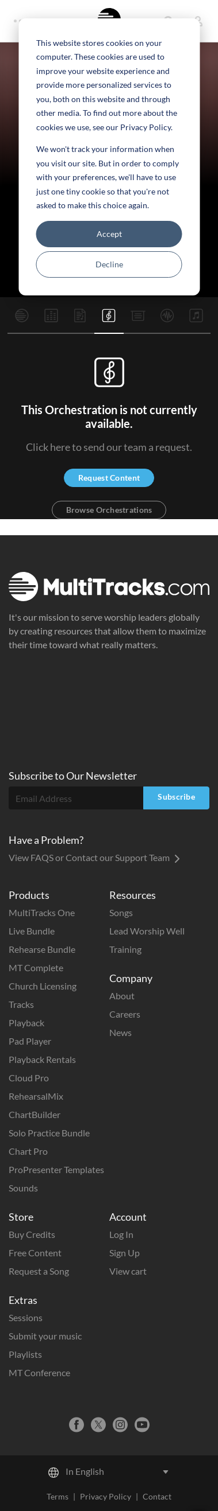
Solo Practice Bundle (49, 1132)
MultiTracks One (42, 912)
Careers (124, 1013)
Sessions (26, 1317)
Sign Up (124, 1252)
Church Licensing (43, 985)
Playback (26, 1022)
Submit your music (45, 1335)
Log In (121, 1234)
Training (125, 949)
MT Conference (39, 1372)
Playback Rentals (42, 1059)
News (120, 1032)
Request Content (109, 477)
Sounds (23, 1187)
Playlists (25, 1354)
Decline (109, 264)
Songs (121, 912)
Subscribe (176, 796)
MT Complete (36, 967)
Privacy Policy (105, 1496)
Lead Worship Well (147, 930)
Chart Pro (28, 1151)
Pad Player (30, 1040)
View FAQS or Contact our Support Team (94, 857)
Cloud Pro (29, 1077)
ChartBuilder (34, 1114)
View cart (128, 1270)
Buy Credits (32, 1234)
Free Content (35, 1252)
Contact (157, 1496)
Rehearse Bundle (42, 949)
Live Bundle (32, 930)
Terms (57, 1496)
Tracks (21, 1004)
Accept (109, 234)
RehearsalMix (36, 1096)
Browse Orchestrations (109, 510)
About (122, 995)
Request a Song (39, 1270)
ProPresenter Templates (56, 1169)
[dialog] (109, 156)
